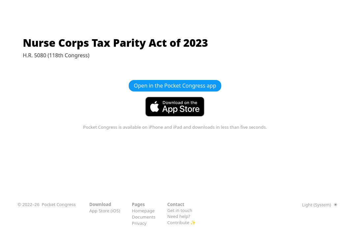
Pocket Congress (58, 204)
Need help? (178, 216)
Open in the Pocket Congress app (175, 85)
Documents (144, 217)
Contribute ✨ (181, 222)
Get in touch (179, 210)
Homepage (143, 211)
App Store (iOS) (104, 211)
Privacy (139, 223)
